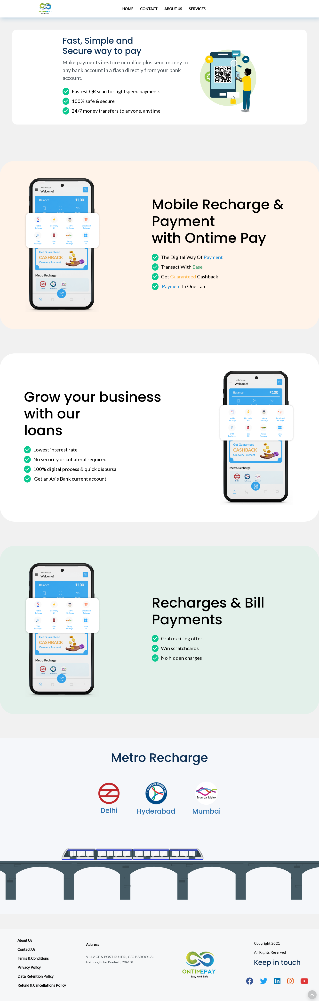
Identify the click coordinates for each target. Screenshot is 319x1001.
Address (92, 944)
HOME (127, 9)
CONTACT (149, 9)
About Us (24, 940)
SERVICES (197, 9)
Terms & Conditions (33, 958)
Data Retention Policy (35, 976)
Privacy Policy (29, 967)
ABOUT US (173, 9)
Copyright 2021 (267, 943)
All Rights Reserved (270, 952)
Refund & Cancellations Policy (41, 985)
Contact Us (26, 949)
